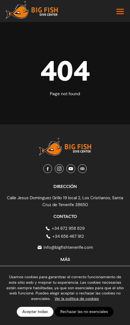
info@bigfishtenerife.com (68, 247)
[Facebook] (47, 168)
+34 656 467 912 (68, 236)
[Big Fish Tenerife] (65, 144)
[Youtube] (70, 168)
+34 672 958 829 (68, 228)
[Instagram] (59, 168)
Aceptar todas (35, 311)
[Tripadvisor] (82, 168)
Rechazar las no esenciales (84, 311)
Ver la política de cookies (77, 298)
